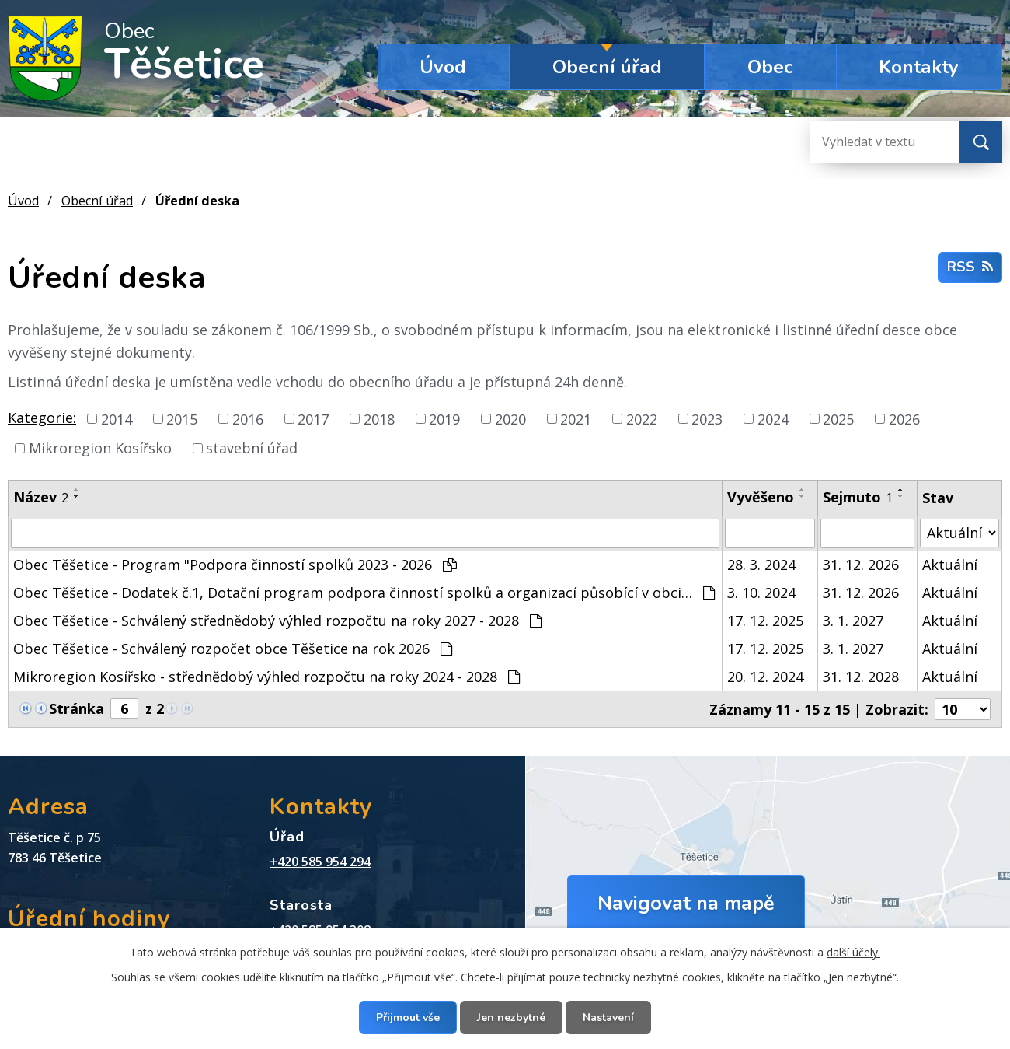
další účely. (853, 952)
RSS (970, 266)
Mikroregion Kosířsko (100, 448)
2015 (181, 418)
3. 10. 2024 (761, 592)
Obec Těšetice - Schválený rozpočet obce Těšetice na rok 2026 (232, 648)
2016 (247, 418)
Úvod (443, 67)
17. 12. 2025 (765, 620)
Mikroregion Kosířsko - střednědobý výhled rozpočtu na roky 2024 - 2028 (266, 676)
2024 (773, 418)
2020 (510, 418)
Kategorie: (42, 417)
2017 (313, 418)
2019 (444, 418)
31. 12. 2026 (861, 564)
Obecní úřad (607, 67)
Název (40, 497)
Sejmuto (858, 497)
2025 (838, 418)
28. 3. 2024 (761, 564)
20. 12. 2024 (765, 676)
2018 (379, 418)
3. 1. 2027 (853, 620)
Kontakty (919, 67)
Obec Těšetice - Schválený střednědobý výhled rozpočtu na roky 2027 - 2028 (277, 620)
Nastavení (608, 1017)
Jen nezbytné (511, 1017)
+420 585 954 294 (320, 861)
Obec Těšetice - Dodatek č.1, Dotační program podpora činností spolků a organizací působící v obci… (364, 592)
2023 (707, 418)
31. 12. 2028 (861, 676)
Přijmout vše (408, 1017)
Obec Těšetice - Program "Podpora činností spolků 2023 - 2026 (235, 564)
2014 (116, 418)
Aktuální (949, 564)
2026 (904, 418)
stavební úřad (252, 448)
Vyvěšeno (760, 497)
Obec (770, 67)
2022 (641, 418)
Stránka (76, 708)
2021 (575, 418)
